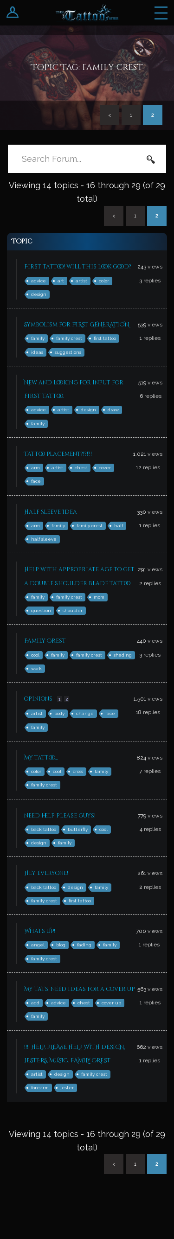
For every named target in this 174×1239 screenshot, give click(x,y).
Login (13, 13)
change (85, 713)
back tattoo (43, 829)
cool (35, 655)
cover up (111, 1002)
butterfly (78, 829)
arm (35, 467)
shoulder (73, 610)
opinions (38, 699)
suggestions (68, 352)
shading (123, 655)
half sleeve (44, 539)
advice (38, 280)
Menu (161, 13)
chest (81, 467)
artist (81, 280)
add (35, 1002)
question (41, 610)
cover (105, 467)
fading (84, 944)
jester (67, 1087)
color (104, 280)
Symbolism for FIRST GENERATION (76, 324)
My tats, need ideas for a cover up (79, 989)
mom (99, 597)
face (36, 481)
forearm (40, 1087)
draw (113, 409)
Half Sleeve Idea (50, 512)
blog (60, 944)
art (61, 280)
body (59, 713)
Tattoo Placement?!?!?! (58, 454)
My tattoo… (41, 757)
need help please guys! (60, 815)
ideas (37, 352)
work (36, 668)
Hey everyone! (46, 873)
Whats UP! (39, 931)
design (38, 294)
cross (78, 771)
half (118, 525)
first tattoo (105, 338)
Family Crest (45, 641)
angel (38, 944)
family (38, 338)
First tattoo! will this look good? (77, 266)
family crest (69, 338)
